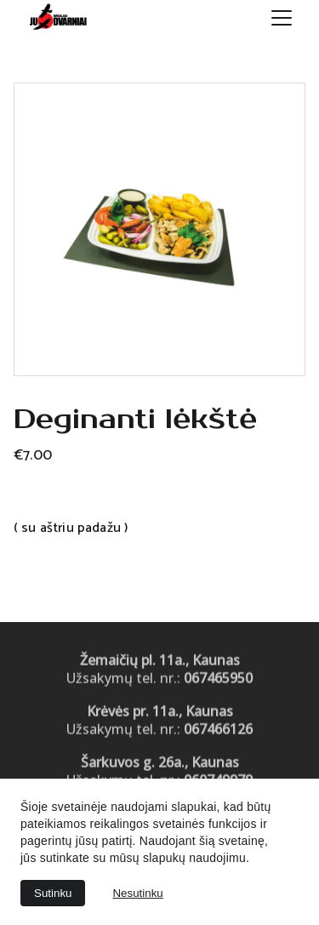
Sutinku (52, 893)
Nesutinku (137, 893)
